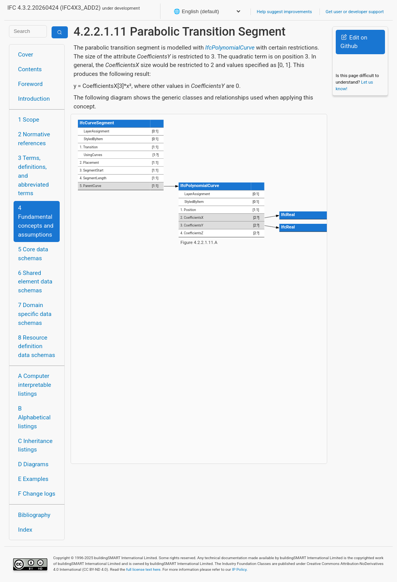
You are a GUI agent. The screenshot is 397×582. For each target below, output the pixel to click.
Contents (30, 69)
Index (25, 529)
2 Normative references (34, 139)
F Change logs (36, 493)
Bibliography (34, 515)
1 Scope (29, 119)
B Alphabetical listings (34, 417)
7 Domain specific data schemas (35, 314)
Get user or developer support (355, 11)
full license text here (143, 569)
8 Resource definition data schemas (36, 346)
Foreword (30, 84)
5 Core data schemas (33, 254)
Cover (25, 54)
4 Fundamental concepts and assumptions (36, 221)
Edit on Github (353, 42)
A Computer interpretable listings (34, 385)
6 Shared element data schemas (35, 282)
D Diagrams (33, 464)
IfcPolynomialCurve (229, 47)
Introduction (34, 98)
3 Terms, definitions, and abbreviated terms (33, 176)
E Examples (33, 479)
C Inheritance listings (35, 445)
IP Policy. (239, 569)
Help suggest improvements (284, 11)
